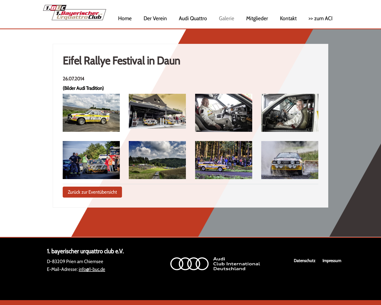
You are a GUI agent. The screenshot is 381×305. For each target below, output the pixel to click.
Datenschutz (304, 260)
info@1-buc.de (92, 269)
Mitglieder (257, 18)
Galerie (226, 18)
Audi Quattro (193, 18)
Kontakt (288, 18)
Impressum (331, 260)
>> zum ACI (321, 18)
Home (125, 18)
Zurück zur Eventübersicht (92, 192)
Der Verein (155, 18)
